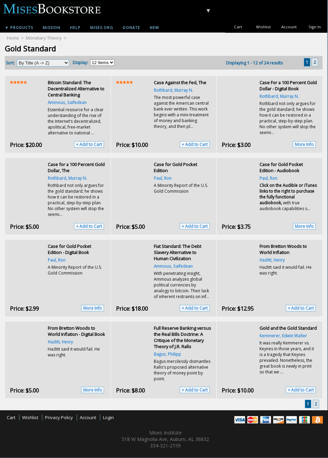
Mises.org (101, 27)
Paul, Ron (163, 178)
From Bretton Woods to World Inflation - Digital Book (76, 331)
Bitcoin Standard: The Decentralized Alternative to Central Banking (76, 88)
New (154, 27)
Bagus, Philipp (167, 354)
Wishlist (263, 26)
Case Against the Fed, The (180, 82)
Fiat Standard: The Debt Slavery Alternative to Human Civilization (177, 252)
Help (75, 27)
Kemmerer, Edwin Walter (283, 335)
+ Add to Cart (89, 144)
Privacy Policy (59, 417)
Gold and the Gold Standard (288, 328)
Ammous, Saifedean (67, 102)
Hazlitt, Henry (272, 260)
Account (289, 26)
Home (13, 38)
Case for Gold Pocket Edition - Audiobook (281, 167)
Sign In (315, 26)
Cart (238, 26)
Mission (51, 27)
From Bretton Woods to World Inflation (283, 249)
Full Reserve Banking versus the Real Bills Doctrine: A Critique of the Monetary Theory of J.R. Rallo (182, 337)
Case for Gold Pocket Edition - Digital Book (69, 249)
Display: (80, 62)
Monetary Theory (44, 38)
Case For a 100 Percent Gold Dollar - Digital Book (288, 85)
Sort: (10, 63)
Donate (131, 27)
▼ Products (19, 27)
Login (108, 417)
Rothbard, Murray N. (173, 90)
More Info (304, 144)
